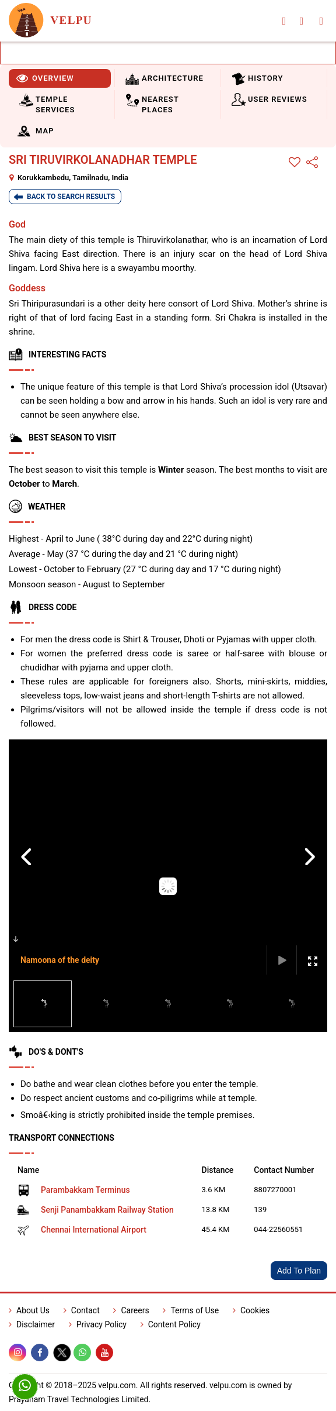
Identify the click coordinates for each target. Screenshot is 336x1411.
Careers (131, 1310)
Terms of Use (191, 1310)
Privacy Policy (98, 1324)
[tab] (60, 78)
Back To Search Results (71, 196)
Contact (82, 1310)
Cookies (251, 1310)
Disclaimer (32, 1324)
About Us (29, 1310)
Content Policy (171, 1324)
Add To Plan (299, 1270)
